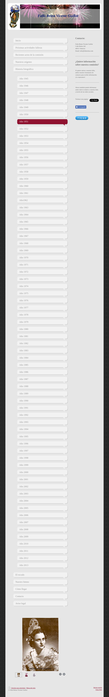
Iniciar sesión (97, 687)
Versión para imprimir (17, 688)
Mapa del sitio (30, 688)
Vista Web (99, 689)
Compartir (81, 107)
